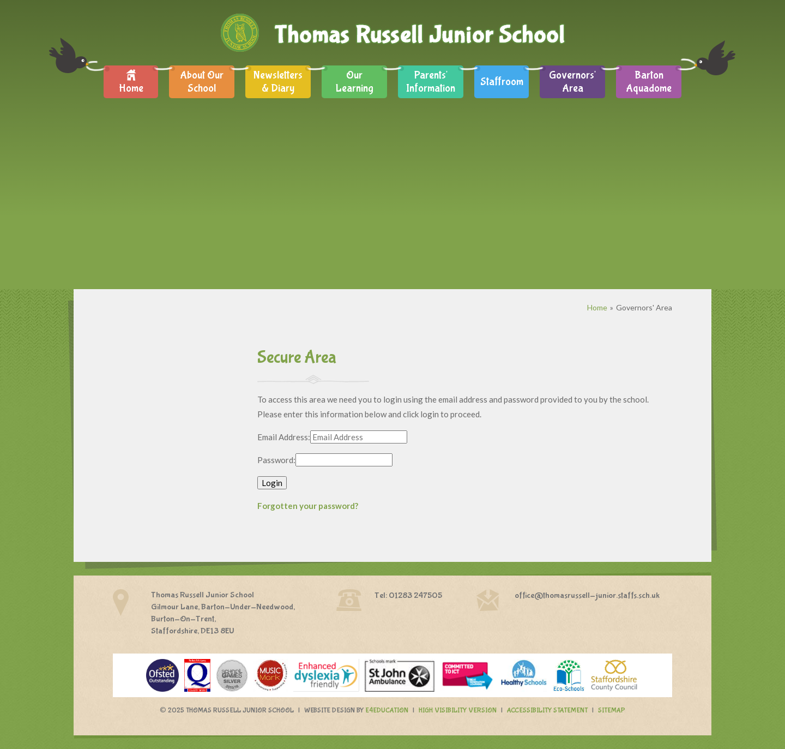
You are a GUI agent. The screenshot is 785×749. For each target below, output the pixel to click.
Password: (276, 460)
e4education (386, 710)
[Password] (343, 459)
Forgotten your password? (307, 506)
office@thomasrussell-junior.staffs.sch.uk (587, 595)
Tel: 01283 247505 (408, 595)
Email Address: (283, 437)
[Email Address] (358, 437)
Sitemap (611, 710)
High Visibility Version (458, 710)
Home (597, 307)
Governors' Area (644, 307)
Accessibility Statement (547, 710)
